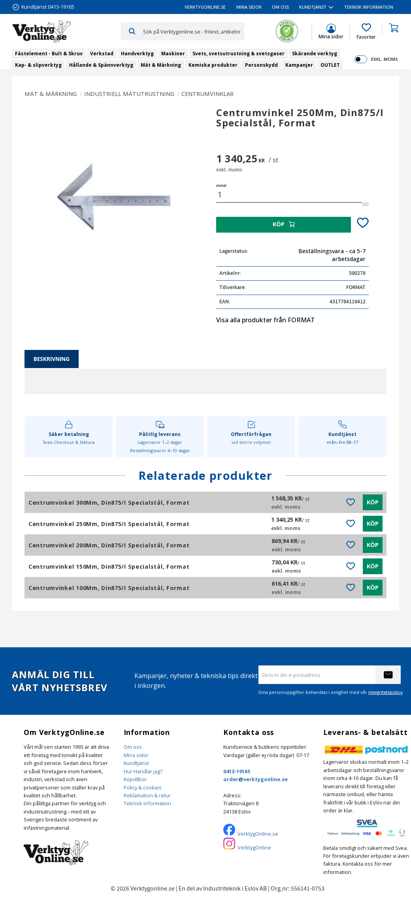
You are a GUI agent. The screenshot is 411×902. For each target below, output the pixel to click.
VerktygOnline (254, 847)
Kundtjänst (136, 763)
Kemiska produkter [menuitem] (213, 65)
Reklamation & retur (147, 795)
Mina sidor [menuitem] (249, 7)
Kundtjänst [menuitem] (312, 7)
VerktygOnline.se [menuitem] (205, 7)
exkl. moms (384, 59)
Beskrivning (52, 359)
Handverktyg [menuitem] (137, 53)
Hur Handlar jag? (143, 771)
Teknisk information (147, 803)
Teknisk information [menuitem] (368, 7)
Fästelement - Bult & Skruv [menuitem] (49, 53)
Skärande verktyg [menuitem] (314, 53)
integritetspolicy (385, 692)
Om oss (133, 746)
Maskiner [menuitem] (173, 53)
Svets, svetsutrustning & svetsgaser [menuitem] (238, 53)
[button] (366, 31)
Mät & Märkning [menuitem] (161, 65)
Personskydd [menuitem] (261, 65)
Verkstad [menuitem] (101, 53)
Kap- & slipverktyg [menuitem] (38, 65)
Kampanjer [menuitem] (299, 65)
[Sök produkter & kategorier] (193, 31)
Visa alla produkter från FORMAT (265, 320)
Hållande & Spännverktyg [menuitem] (101, 65)
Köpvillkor (135, 779)
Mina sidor (136, 755)
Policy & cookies (143, 787)
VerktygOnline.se (258, 833)
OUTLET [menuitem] (330, 65)
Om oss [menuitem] (280, 7)
